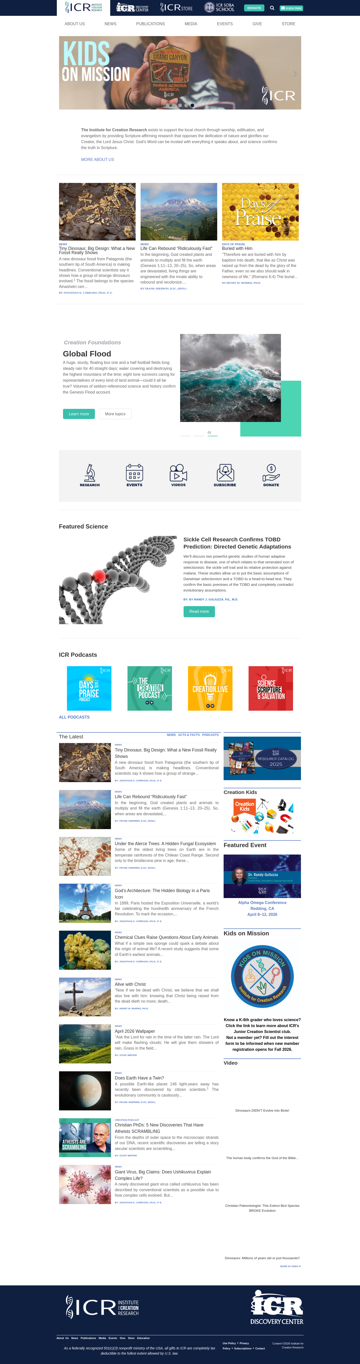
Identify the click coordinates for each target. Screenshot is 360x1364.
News (110, 24)
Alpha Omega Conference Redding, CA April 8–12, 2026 (262, 909)
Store (288, 24)
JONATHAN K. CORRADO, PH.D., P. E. (140, 780)
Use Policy (229, 1343)
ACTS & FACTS (189, 735)
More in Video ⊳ (290, 1266)
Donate (254, 8)
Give (257, 24)
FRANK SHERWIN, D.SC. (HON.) (137, 820)
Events (225, 24)
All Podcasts (74, 717)
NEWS (63, 244)
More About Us (97, 159)
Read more (199, 611)
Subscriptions (243, 1348)
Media (191, 24)
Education (143, 1338)
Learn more (79, 414)
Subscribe (291, 8)
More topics (115, 414)
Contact (260, 1348)
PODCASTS (210, 735)
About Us (75, 24)
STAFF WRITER (128, 1055)
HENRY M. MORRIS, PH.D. (133, 1008)
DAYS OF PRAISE (233, 244)
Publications (150, 24)
